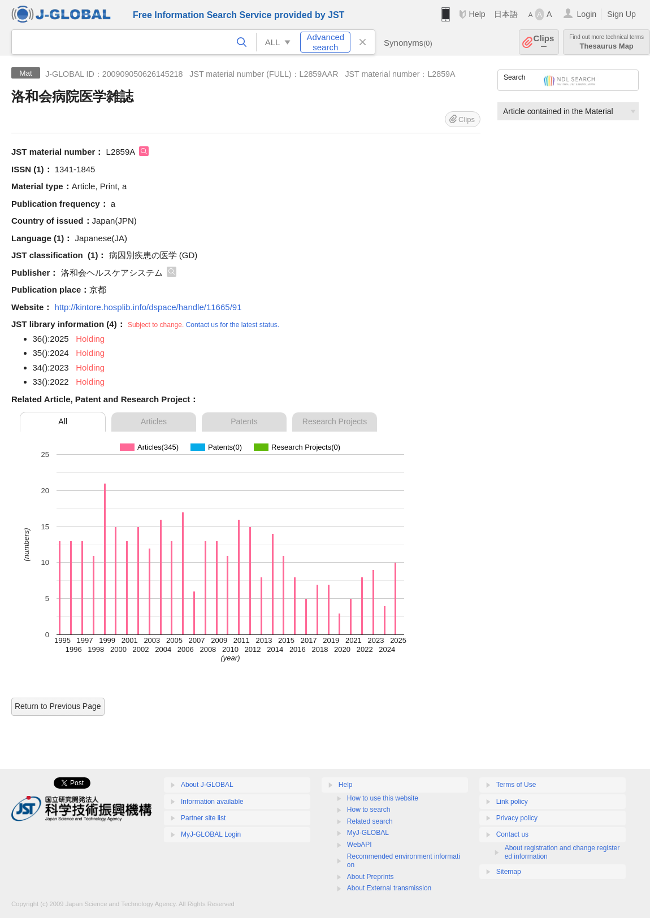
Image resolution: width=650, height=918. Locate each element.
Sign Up (621, 14)
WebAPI (359, 845)
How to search (369, 809)
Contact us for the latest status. (232, 325)
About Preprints (370, 877)
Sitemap (508, 872)
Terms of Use (516, 785)
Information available (212, 802)
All (62, 421)
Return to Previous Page (58, 706)
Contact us (512, 834)
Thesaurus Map (606, 42)
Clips (544, 42)
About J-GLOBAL (207, 785)
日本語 (506, 14)
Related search (370, 821)
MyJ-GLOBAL (368, 833)
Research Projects (334, 421)
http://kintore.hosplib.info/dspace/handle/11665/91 (147, 307)
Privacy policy (517, 818)
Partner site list (203, 818)
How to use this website (382, 798)
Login (586, 14)
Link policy (512, 802)
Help (477, 14)
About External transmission (389, 888)
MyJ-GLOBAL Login (211, 834)
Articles (154, 421)
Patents (244, 421)
